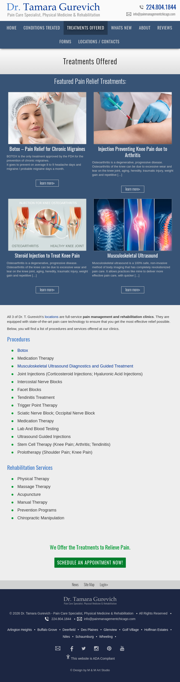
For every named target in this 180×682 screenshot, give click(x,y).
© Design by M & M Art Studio (90, 670)
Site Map (89, 584)
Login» (104, 584)
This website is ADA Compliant (93, 658)
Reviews (164, 28)
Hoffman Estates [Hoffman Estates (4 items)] (156, 630)
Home (12, 28)
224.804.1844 (161, 8)
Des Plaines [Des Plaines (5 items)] (89, 630)
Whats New (121, 28)
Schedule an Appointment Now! (90, 562)
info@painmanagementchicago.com (154, 14)
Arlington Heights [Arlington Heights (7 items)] (19, 630)
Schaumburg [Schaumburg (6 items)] (84, 636)
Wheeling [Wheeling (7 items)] (105, 636)
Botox (23, 350)
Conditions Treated (42, 28)
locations (51, 317)
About (144, 28)
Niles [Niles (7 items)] (66, 636)
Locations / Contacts (99, 41)
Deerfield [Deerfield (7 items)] (68, 630)
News (75, 584)
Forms (65, 41)
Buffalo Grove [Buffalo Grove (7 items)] (47, 630)
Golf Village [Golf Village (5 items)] (130, 630)
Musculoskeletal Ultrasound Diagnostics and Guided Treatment (75, 366)
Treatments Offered (85, 28)
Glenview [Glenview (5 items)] (110, 630)
